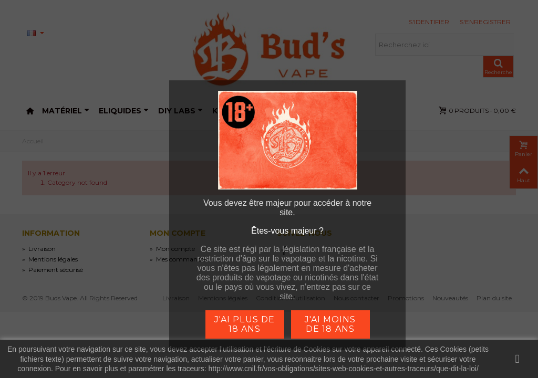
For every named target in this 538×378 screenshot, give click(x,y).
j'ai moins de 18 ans (330, 324)
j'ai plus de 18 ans (244, 324)
